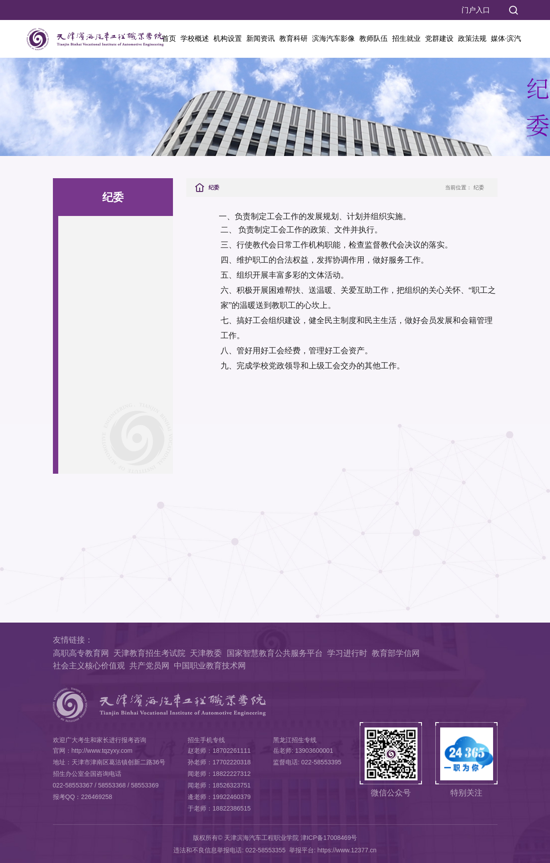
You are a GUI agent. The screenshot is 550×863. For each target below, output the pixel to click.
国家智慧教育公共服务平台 (275, 653)
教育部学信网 (396, 653)
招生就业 (406, 38)
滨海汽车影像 (333, 38)
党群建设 (439, 38)
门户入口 (476, 10)
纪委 (479, 187)
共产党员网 (149, 665)
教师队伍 (373, 38)
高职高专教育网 (81, 653)
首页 (169, 38)
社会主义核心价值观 (89, 665)
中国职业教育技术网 (210, 665)
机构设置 (227, 38)
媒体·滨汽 (506, 38)
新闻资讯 (260, 38)
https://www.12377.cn (347, 850)
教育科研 (293, 38)
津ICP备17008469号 (329, 837)
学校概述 (195, 38)
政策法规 (472, 38)
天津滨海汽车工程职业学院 (261, 837)
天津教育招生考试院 (149, 653)
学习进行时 (347, 653)
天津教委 (206, 653)
